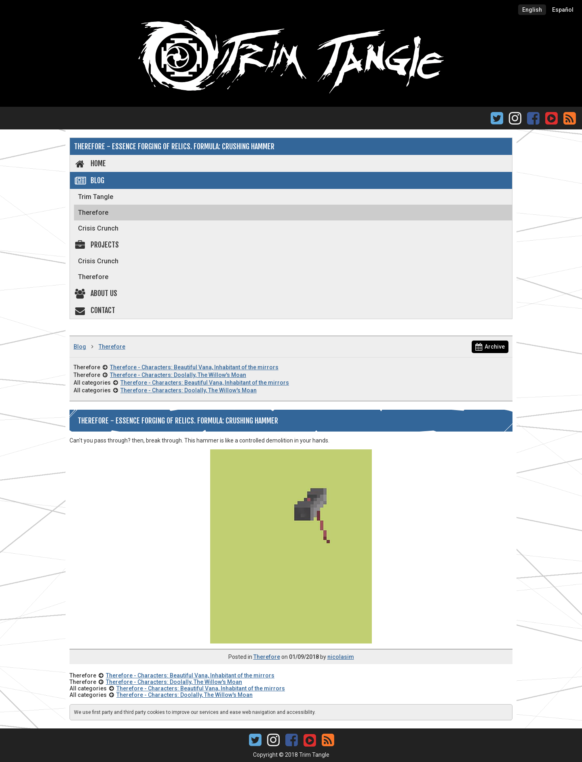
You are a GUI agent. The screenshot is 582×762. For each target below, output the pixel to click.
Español (563, 9)
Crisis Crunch (98, 228)
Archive (490, 346)
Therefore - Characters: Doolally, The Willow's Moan (178, 375)
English (532, 9)
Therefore (93, 212)
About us (95, 293)
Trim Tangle (95, 197)
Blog (89, 180)
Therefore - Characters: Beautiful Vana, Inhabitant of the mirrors (194, 367)
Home (90, 163)
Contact (94, 310)
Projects (96, 244)
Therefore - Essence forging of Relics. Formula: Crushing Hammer (174, 146)
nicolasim (340, 657)
